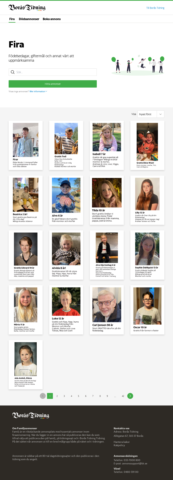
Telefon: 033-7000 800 (127, 460)
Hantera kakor (122, 442)
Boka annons (52, 19)
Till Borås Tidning (155, 8)
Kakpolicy (119, 445)
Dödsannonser (29, 19)
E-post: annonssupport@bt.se (130, 463)
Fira (12, 19)
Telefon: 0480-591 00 (126, 472)
